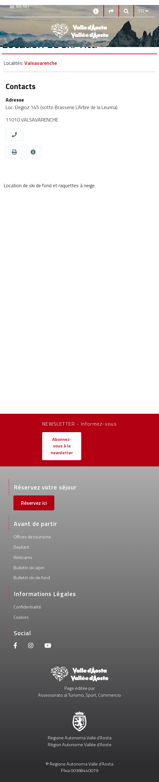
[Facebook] (15, 646)
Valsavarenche (40, 63)
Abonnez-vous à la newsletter (62, 446)
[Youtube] (47, 646)
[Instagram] (30, 646)
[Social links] (111, 11)
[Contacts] (96, 11)
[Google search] (126, 11)
